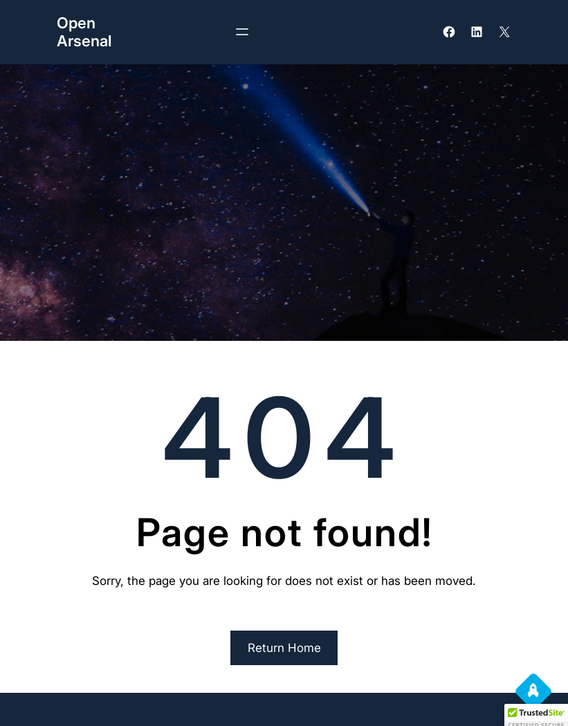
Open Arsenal (84, 32)
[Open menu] (242, 31)
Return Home (284, 648)
